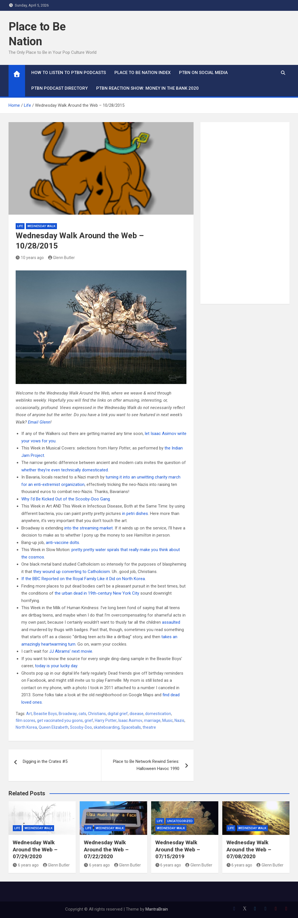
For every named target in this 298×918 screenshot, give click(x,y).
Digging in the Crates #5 (45, 761)
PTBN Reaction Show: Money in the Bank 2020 (147, 88)
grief (89, 720)
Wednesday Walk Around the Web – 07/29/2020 (35, 849)
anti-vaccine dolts (62, 542)
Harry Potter (106, 720)
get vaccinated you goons (60, 720)
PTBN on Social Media (203, 72)
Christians (97, 713)
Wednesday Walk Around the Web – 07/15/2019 (177, 849)
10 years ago (30, 257)
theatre (149, 727)
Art (29, 713)
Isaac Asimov (130, 720)
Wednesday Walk (41, 226)
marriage (152, 720)
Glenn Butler (61, 257)
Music (167, 720)
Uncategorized (180, 821)
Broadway (68, 713)
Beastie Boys (45, 713)
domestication (158, 713)
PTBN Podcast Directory (59, 88)
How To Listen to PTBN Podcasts (68, 72)
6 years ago (26, 865)
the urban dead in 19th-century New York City (97, 593)
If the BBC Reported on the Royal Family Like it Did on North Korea (83, 578)
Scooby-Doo (81, 727)
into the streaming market (88, 528)
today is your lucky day (56, 665)
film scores (25, 720)
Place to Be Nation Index (142, 72)
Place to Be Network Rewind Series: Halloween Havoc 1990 (146, 765)
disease (136, 713)
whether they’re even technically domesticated (64, 470)
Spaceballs (131, 727)
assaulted (171, 622)
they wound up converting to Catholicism (71, 571)
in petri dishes (135, 513)
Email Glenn (39, 422)
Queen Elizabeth (53, 727)
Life (20, 226)
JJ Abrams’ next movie (70, 651)
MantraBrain (156, 909)
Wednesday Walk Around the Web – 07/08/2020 (249, 849)
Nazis (179, 720)
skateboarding (107, 727)
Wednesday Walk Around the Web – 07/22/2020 (106, 849)
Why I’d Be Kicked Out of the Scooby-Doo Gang (65, 499)
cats (82, 713)
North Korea (26, 727)
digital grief (118, 713)
